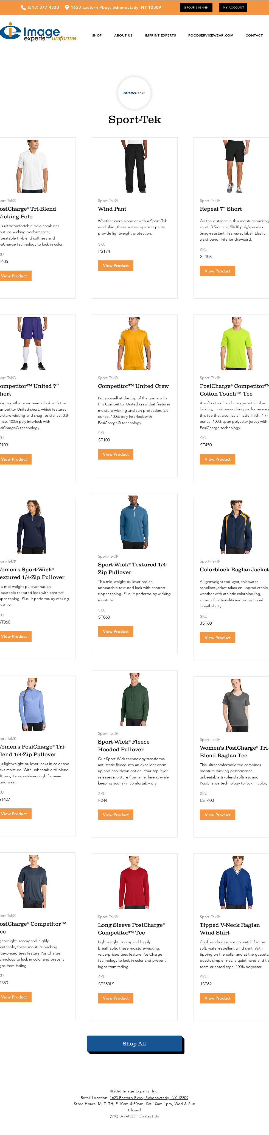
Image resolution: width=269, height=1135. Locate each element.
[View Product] (115, 265)
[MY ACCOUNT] (233, 7)
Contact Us (149, 1116)
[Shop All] (134, 1043)
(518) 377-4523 (122, 1116)
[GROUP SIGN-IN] (196, 7)
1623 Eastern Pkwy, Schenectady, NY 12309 (149, 1097)
